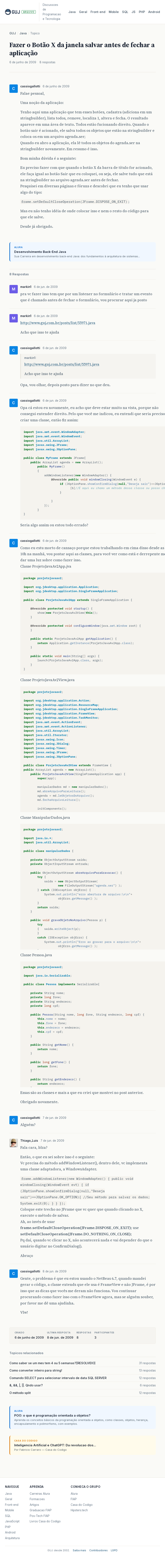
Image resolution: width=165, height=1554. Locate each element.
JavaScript (12, 1521)
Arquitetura (12, 1538)
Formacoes (37, 1499)
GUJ (12, 33)
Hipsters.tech (79, 1510)
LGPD (114, 1550)
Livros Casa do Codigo (45, 1521)
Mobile (114, 12)
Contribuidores (98, 1550)
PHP (142, 12)
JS (134, 12)
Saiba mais (79, 1550)
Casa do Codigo (82, 1504)
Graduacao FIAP (41, 1510)
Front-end (11, 1504)
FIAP (74, 1499)
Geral (83, 12)
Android (154, 12)
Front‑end (98, 12)
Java (72, 12)
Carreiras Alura (40, 1493)
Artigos (34, 1504)
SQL (125, 12)
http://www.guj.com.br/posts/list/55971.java (57, 322)
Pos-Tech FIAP (40, 1516)
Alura (74, 1493)
